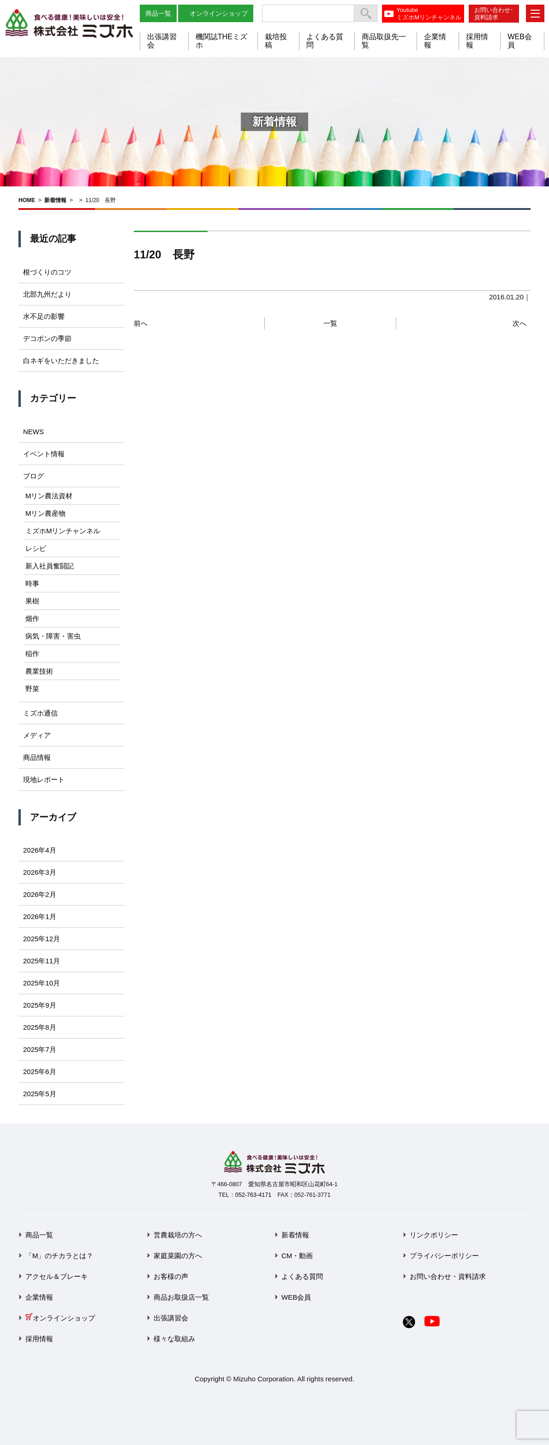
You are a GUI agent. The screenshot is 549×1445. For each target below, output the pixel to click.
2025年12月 (41, 939)
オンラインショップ (219, 13)
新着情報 (55, 200)
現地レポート (44, 779)
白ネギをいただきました (61, 360)
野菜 (32, 689)
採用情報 (39, 1339)
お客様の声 (171, 1276)
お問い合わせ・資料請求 (448, 1276)
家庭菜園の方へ (178, 1256)
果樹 (32, 601)
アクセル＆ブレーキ (56, 1276)
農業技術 (39, 671)
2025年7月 (39, 1049)
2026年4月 (39, 850)
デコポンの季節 (47, 338)
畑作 (32, 618)
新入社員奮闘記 (49, 566)
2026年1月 (39, 916)
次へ (519, 323)
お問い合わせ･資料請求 (493, 13)
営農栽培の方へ (178, 1235)
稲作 (32, 653)
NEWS (33, 432)
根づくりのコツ (47, 272)
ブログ (33, 476)
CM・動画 (297, 1256)
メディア (37, 735)
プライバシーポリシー (444, 1256)
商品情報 (37, 757)
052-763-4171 (253, 1195)
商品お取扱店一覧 (181, 1297)
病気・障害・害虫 (53, 636)
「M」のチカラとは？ (59, 1256)
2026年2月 (39, 894)
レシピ (35, 548)
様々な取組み (174, 1339)
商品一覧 (158, 13)
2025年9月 (39, 1005)
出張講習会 (171, 1318)
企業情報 (39, 1297)
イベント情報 (44, 454)
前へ (141, 323)
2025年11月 (41, 961)
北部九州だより (47, 294)
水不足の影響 (44, 316)
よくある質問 (302, 1276)
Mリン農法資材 (49, 496)
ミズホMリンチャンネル (63, 531)
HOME (26, 200)
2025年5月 (39, 1094)
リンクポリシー (434, 1235)
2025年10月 (41, 983)
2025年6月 (39, 1071)
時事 (32, 583)
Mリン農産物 (45, 513)
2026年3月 (39, 872)
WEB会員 (296, 1297)
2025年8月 (39, 1027)
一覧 (330, 323)
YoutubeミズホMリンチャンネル (428, 13)
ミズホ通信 (40, 713)
